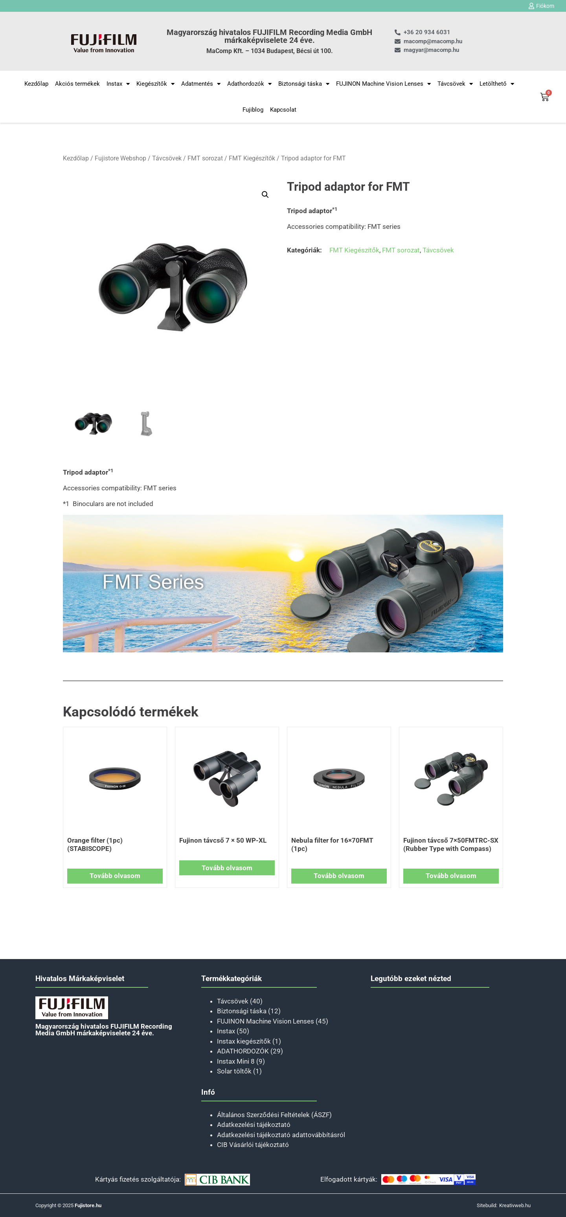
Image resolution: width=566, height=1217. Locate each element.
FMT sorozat (205, 158)
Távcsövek (455, 84)
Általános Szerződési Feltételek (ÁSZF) (274, 1115)
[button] (265, 195)
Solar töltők (234, 1071)
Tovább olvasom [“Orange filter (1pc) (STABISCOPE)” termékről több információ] (115, 876)
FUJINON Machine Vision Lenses (383, 84)
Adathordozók (249, 84)
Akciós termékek (77, 83)
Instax (118, 84)
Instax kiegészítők (244, 1041)
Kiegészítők (155, 84)
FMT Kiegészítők (252, 158)
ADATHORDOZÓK (243, 1051)
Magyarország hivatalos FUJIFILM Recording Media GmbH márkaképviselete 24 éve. (269, 36)
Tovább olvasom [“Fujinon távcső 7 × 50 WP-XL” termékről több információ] (227, 868)
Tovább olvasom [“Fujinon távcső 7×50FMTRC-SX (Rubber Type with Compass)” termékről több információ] (451, 876)
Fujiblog (253, 109)
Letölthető (497, 84)
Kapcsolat (283, 109)
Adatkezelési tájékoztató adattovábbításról (281, 1135)
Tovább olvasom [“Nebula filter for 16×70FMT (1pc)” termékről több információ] (339, 876)
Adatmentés (201, 84)
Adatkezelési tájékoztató (253, 1125)
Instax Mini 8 (236, 1061)
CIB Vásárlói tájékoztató (253, 1145)
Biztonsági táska (303, 84)
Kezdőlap (36, 83)
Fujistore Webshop (120, 158)
